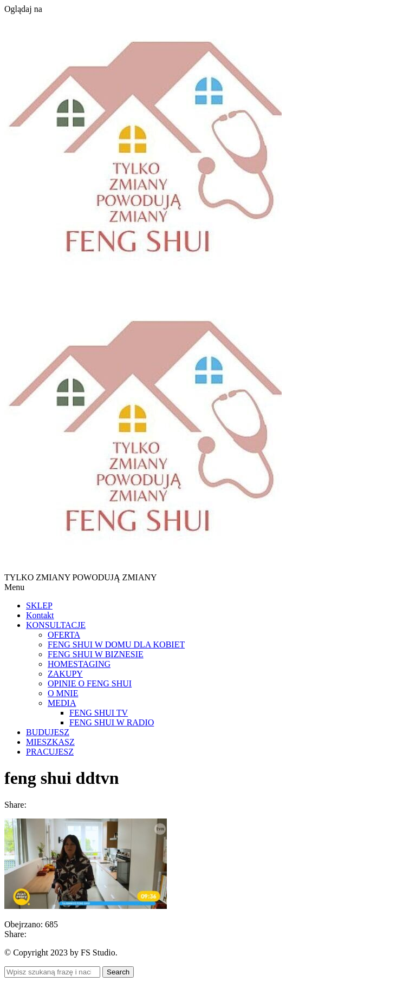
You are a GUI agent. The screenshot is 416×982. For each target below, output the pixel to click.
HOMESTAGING (79, 664)
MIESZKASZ (50, 742)
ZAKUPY (65, 673)
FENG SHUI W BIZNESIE (96, 654)
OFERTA (64, 634)
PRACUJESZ (50, 751)
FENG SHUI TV (98, 712)
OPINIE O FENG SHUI (90, 683)
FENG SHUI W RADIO (111, 722)
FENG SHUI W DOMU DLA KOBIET (116, 644)
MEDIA (62, 703)
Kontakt (40, 615)
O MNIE (63, 693)
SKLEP (39, 605)
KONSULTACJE (56, 625)
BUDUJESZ (47, 732)
